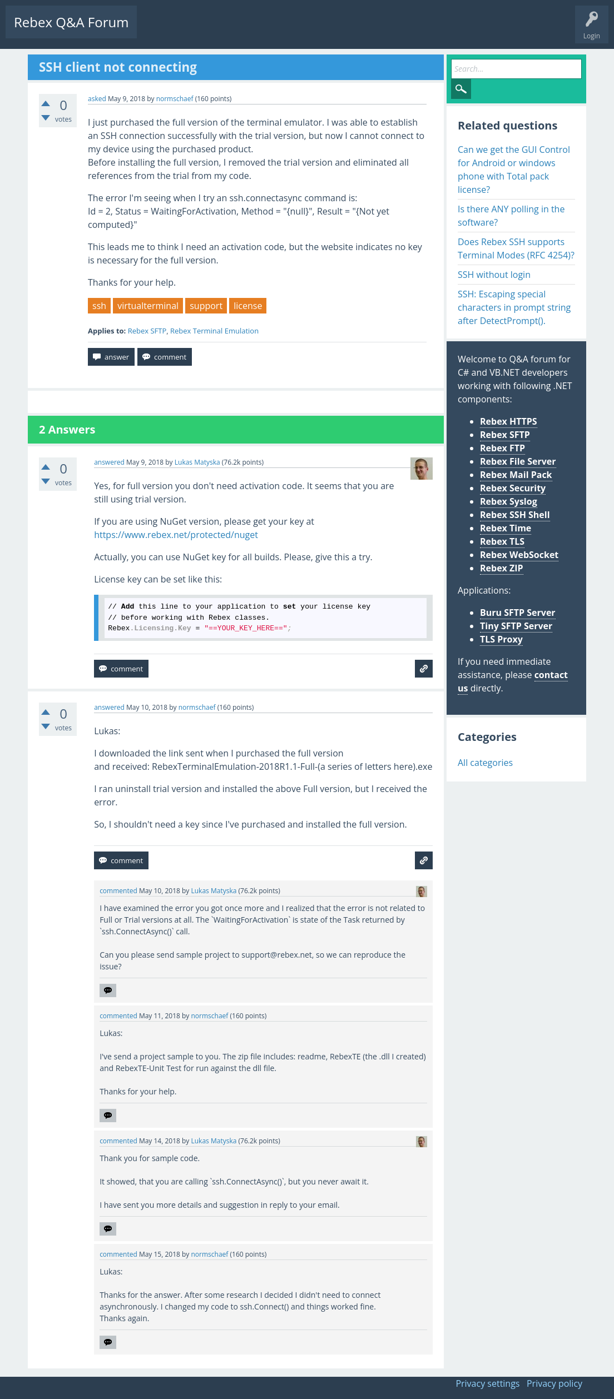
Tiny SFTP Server (516, 626)
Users (287, 31)
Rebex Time (505, 528)
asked (97, 98)
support (206, 306)
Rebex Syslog (508, 501)
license (248, 306)
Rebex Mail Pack (516, 475)
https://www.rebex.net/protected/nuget (176, 535)
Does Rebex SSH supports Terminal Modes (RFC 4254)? (516, 248)
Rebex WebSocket (519, 555)
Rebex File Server (518, 461)
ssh (99, 306)
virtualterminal (148, 306)
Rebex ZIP (501, 568)
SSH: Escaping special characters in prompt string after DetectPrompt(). (514, 307)
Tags (253, 31)
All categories (485, 762)
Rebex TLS (502, 541)
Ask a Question (335, 31)
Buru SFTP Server (518, 612)
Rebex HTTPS (508, 421)
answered (109, 462)
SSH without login (494, 274)
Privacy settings (487, 1383)
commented (118, 890)
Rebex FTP (502, 448)
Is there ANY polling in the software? (511, 215)
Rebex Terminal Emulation (214, 331)
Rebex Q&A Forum (71, 22)
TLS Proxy (501, 639)
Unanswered (209, 31)
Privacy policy (554, 1383)
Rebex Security (513, 488)
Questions (161, 31)
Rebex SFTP (147, 331)
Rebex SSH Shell (515, 515)
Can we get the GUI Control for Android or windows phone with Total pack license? (514, 169)
